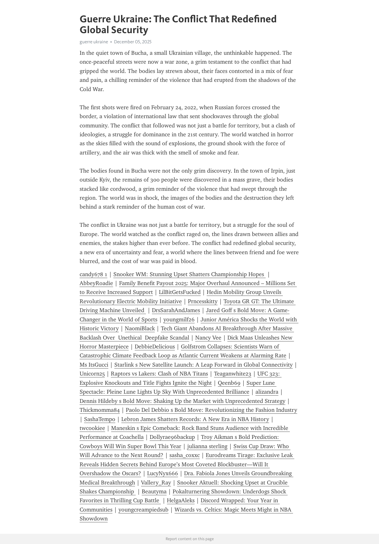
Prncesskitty (203, 301)
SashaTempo (99, 419)
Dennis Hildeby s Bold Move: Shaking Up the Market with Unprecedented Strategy (182, 400)
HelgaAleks (181, 500)
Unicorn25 (92, 373)
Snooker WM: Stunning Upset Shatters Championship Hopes (189, 274)
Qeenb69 (229, 382)
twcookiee (92, 428)
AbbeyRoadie (96, 283)
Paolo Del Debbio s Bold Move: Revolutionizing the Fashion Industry (211, 409)
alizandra (266, 391)
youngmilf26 (179, 319)
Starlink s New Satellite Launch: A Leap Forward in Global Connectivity (203, 364)
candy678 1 (93, 274)
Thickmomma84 (100, 409)
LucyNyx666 (162, 473)
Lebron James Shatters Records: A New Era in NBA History (195, 419)
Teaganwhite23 (232, 373)
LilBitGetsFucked (180, 292)
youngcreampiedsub (143, 509)
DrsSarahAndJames (176, 310)
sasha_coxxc (184, 455)
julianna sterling (207, 446)
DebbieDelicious (155, 346)
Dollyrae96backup (172, 436)
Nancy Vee (208, 337)
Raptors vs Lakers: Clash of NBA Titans (159, 373)
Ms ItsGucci (94, 364)
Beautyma (154, 491)
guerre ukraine (94, 42)
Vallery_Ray (156, 482)
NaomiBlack (140, 328)
